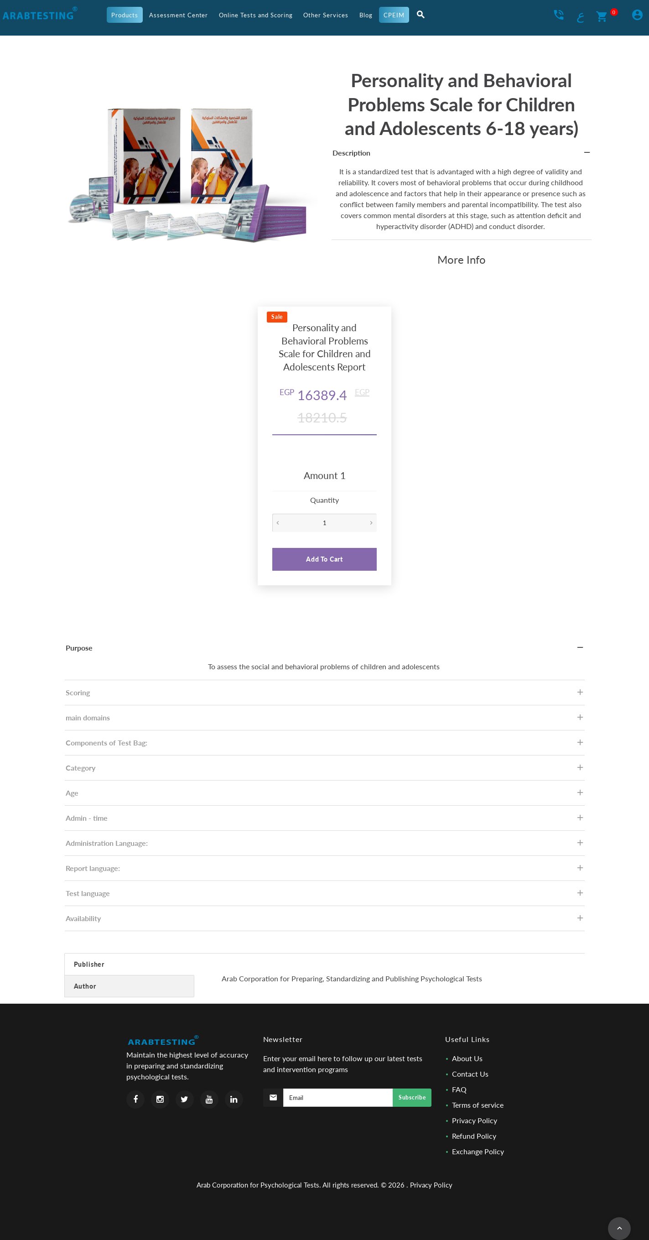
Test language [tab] (325, 896)
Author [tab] (85, 986)
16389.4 (313, 395)
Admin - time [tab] (325, 820)
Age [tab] (325, 795)
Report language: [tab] (325, 871)
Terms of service (478, 1104)
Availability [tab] (325, 921)
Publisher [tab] (89, 964)
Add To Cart (324, 559)
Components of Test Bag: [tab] (325, 745)
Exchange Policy (478, 1151)
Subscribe (412, 1097)
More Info (461, 259)
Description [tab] (462, 155)
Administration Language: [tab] (325, 845)
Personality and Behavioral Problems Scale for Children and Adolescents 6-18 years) (461, 104)
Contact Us (470, 1073)
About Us (467, 1058)
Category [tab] (325, 770)
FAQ (459, 1089)
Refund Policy (474, 1135)
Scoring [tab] (325, 695)
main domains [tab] (325, 720)
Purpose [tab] (325, 650)
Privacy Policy (474, 1120)
